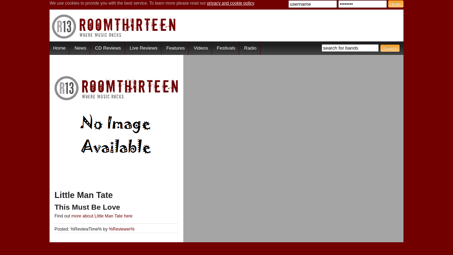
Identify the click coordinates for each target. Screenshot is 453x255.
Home (59, 48)
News (80, 48)
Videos (201, 48)
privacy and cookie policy (230, 3)
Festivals (226, 48)
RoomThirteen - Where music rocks (114, 26)
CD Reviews (108, 48)
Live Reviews (143, 48)
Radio (250, 48)
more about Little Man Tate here (102, 216)
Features (175, 48)
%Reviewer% (121, 229)
